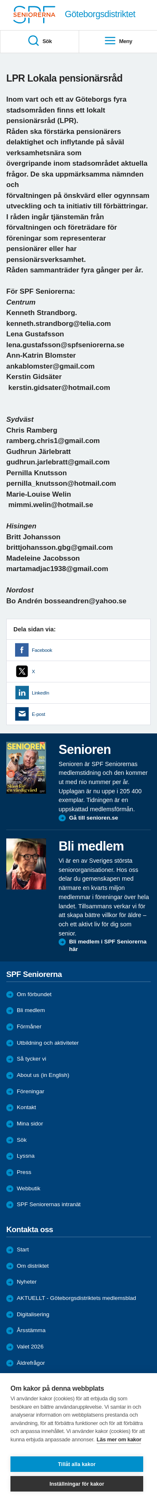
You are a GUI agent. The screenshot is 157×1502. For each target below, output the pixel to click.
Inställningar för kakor (76, 1484)
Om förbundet (34, 994)
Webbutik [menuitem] (28, 1188)
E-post (38, 714)
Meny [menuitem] (118, 41)
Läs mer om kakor (119, 1439)
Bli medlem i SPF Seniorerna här (108, 945)
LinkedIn (40, 692)
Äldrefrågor (31, 1363)
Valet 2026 (30, 1346)
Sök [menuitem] (39, 41)
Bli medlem (31, 1010)
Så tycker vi (31, 1059)
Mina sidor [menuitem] (30, 1123)
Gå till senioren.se (93, 818)
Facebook (42, 650)
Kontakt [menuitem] (26, 1107)
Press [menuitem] (24, 1172)
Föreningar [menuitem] (30, 1091)
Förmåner (29, 1026)
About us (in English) (43, 1075)
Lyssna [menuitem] (26, 1156)
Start (23, 1249)
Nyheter (27, 1282)
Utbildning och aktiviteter (48, 1043)
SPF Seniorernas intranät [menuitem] (49, 1204)
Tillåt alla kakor (77, 1464)
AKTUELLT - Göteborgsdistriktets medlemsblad (76, 1298)
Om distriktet (33, 1266)
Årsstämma (31, 1330)
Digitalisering (33, 1314)
